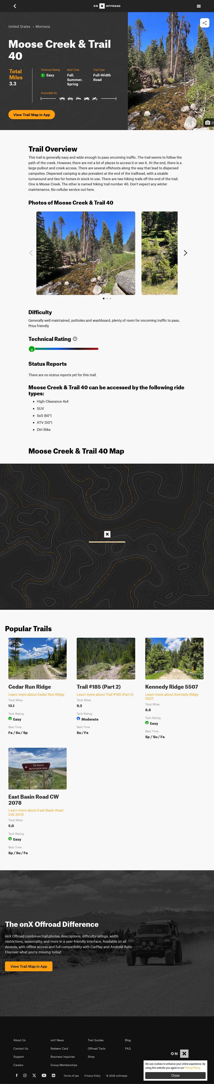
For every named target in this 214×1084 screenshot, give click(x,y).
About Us (19, 1040)
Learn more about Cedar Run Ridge (36, 694)
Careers (18, 1065)
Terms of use (71, 1075)
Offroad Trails (97, 1048)
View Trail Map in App (31, 115)
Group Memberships (64, 1065)
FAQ (128, 1048)
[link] (75, 338)
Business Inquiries (63, 1056)
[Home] (107, 6)
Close (175, 1076)
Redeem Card (59, 1048)
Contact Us (20, 1048)
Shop (91, 1056)
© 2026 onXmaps (116, 1075)
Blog (128, 1040)
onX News (57, 1040)
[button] (15, 6)
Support (18, 1056)
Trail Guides (96, 1040)
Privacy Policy (92, 1075)
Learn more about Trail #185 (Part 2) (105, 694)
